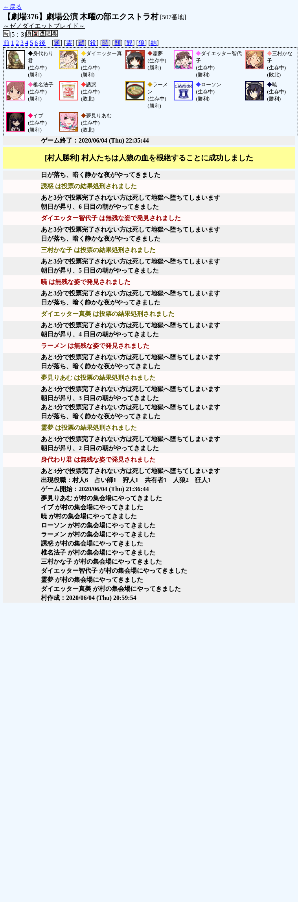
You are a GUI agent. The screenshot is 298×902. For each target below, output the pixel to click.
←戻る (12, 7)
